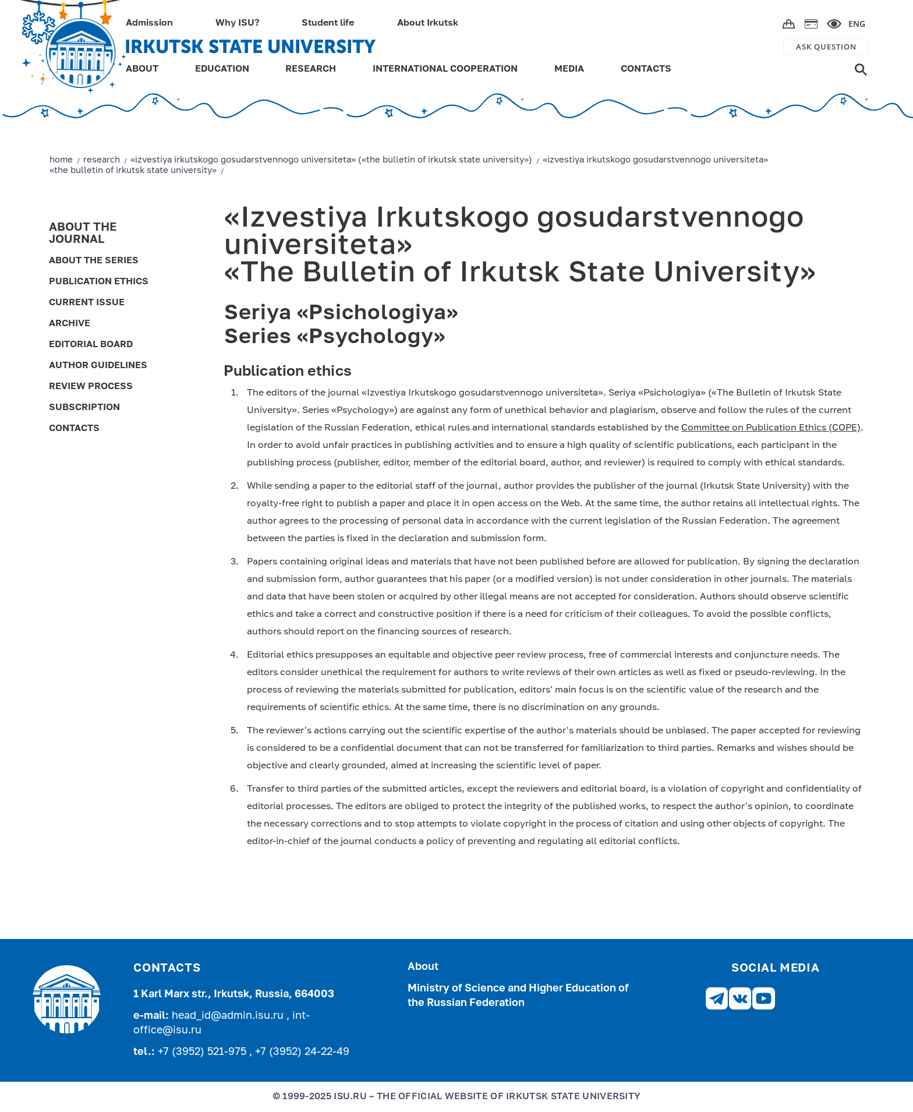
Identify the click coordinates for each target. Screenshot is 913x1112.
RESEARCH (310, 69)
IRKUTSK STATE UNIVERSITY (250, 47)
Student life (328, 23)
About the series (94, 261)
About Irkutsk (427, 23)
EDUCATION (222, 69)
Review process (91, 386)
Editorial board (91, 345)
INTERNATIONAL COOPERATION (445, 69)
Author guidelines (98, 365)
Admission (149, 23)
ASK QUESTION (826, 46)
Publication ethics (98, 282)
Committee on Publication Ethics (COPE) (771, 428)
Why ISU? (237, 23)
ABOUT (142, 69)
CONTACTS (646, 69)
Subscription (84, 407)
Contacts (74, 428)
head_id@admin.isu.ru (229, 1016)
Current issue (87, 303)
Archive (69, 324)
